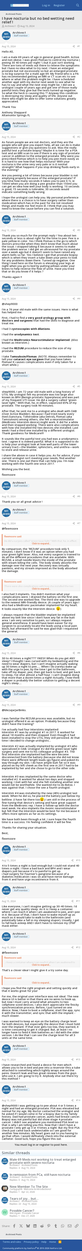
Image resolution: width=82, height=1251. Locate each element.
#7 (78, 523)
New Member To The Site (29, 1186)
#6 (78, 496)
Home (52, 1241)
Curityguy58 (16, 1189)
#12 (78, 947)
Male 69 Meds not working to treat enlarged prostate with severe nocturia (43, 1161)
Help (44, 1241)
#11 (78, 901)
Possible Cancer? (22, 1210)
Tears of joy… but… (24, 1198)
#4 (78, 298)
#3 (78, 230)
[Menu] (5, 5)
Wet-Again (15, 1213)
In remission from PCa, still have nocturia (40, 1174)
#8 (78, 652)
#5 (78, 386)
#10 (78, 860)
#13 (78, 1059)
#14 (78, 1100)
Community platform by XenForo (32, 1248)
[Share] (73, 46)
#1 (78, 46)
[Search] (77, 5)
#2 (78, 136)
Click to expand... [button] (41, 543)
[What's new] (70, 5)
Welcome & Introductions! (37, 1189)
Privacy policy (31, 1241)
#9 (78, 704)
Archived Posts (29, 1165)
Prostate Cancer (30, 1213)
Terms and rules (12, 1241)
